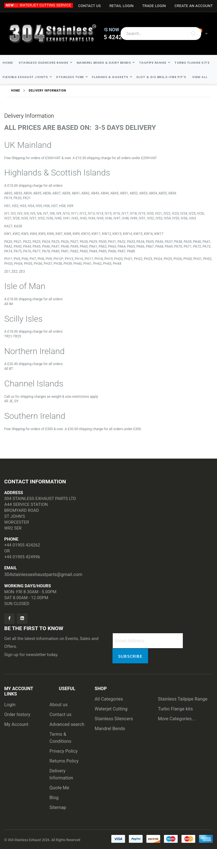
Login (10, 704)
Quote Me (59, 787)
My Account (16, 724)
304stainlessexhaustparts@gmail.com (43, 574)
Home (15, 90)
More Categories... (176, 718)
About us (58, 704)
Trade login (154, 6)
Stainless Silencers (114, 718)
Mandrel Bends (110, 728)
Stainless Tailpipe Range (182, 699)
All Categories (109, 699)
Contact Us (89, 6)
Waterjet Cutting (111, 709)
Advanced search (66, 724)
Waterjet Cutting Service (45, 5)
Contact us (60, 714)
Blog (53, 797)
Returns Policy (64, 761)
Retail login (121, 6)
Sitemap (57, 807)
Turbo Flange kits (175, 709)
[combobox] (161, 33)
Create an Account (193, 6)
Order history (17, 714)
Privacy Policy (63, 751)
